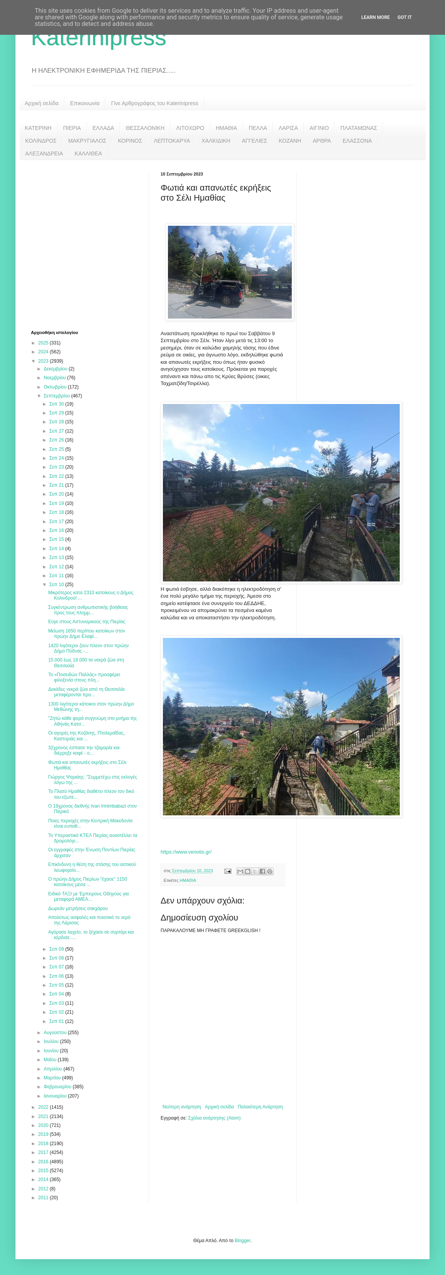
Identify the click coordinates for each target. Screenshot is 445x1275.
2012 (44, 1188)
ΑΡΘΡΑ (322, 141)
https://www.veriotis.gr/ (186, 852)
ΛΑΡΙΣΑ (288, 128)
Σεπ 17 (57, 521)
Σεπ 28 (57, 421)
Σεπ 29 (57, 413)
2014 (44, 1179)
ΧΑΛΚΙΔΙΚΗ (216, 141)
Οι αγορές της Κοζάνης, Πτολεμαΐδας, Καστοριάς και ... (86, 735)
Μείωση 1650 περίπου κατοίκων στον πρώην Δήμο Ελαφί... (86, 633)
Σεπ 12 (57, 566)
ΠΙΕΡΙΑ (72, 128)
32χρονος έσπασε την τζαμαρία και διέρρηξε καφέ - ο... (84, 750)
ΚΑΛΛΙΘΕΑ (88, 153)
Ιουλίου (52, 1041)
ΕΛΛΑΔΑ (103, 128)
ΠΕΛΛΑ (258, 128)
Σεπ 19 (57, 503)
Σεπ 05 (57, 985)
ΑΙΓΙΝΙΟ (319, 128)
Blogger (242, 1240)
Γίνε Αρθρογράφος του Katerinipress (154, 103)
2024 (44, 352)
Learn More (375, 17)
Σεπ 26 (57, 440)
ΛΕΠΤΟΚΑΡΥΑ (172, 141)
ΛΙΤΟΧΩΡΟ (190, 128)
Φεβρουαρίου (58, 1086)
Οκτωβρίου (56, 387)
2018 (44, 1143)
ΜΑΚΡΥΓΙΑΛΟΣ (87, 141)
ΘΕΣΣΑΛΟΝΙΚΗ (145, 128)
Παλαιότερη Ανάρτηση (260, 1107)
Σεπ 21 (57, 485)
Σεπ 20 (57, 494)
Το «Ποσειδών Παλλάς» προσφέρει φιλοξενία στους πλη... (84, 677)
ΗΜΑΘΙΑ (226, 128)
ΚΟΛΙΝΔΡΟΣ (40, 141)
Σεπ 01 (57, 1021)
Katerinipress (98, 37)
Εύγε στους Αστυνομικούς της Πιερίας (86, 621)
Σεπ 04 (57, 994)
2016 (44, 1161)
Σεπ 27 (57, 431)
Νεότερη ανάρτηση (182, 1107)
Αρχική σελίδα (41, 103)
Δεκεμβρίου (56, 369)
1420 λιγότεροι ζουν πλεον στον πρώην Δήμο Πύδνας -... (88, 648)
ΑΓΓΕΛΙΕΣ (254, 141)
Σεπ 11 (57, 575)
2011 (44, 1197)
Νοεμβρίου (55, 377)
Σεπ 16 (57, 530)
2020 (44, 1125)
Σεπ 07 (57, 967)
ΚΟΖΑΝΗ (290, 141)
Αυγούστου (56, 1032)
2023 (44, 361)
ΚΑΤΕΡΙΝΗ (38, 128)
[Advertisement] (72, 244)
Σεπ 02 (57, 1012)
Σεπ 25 (57, 449)
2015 (44, 1170)
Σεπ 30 (57, 404)
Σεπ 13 (57, 557)
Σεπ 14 (57, 548)
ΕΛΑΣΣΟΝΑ (357, 141)
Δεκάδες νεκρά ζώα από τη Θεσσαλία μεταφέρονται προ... (86, 692)
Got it (404, 17)
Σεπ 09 (57, 949)
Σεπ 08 (57, 958)
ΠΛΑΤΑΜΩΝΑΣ (359, 128)
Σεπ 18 (57, 512)
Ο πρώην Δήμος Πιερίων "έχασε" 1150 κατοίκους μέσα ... (87, 881)
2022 (44, 1107)
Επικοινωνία (84, 103)
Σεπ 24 (57, 458)
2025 (44, 343)
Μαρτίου (53, 1078)
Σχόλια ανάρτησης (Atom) (214, 1118)
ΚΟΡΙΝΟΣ (130, 141)
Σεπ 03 (57, 1003)
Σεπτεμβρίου (57, 396)
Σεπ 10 (57, 584)
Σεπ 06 (57, 976)
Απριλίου (53, 1069)
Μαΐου (51, 1059)
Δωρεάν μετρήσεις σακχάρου (78, 908)
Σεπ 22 (57, 476)
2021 (44, 1116)
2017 (44, 1152)
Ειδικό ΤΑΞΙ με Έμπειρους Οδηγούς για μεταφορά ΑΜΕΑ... (88, 896)
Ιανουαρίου (56, 1096)
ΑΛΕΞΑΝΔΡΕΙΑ (44, 153)
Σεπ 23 (57, 467)
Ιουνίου (52, 1050)
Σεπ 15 (57, 539)
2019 (44, 1134)
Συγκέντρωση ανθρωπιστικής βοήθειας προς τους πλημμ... (88, 610)
